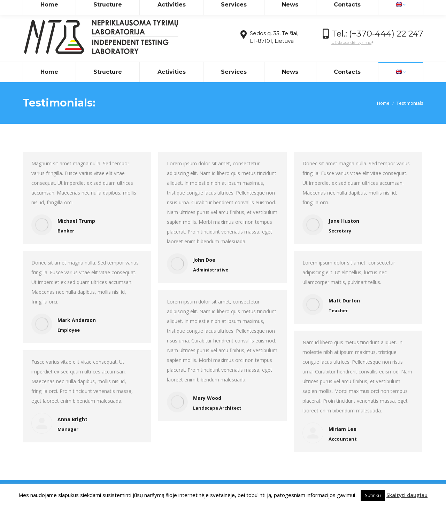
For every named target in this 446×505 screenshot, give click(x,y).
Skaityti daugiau (407, 494)
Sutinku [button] (373, 495)
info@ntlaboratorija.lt (83, 6)
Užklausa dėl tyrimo (352, 42)
